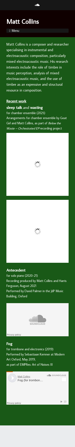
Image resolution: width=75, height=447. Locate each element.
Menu (15, 31)
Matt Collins (22, 21)
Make (20, 436)
